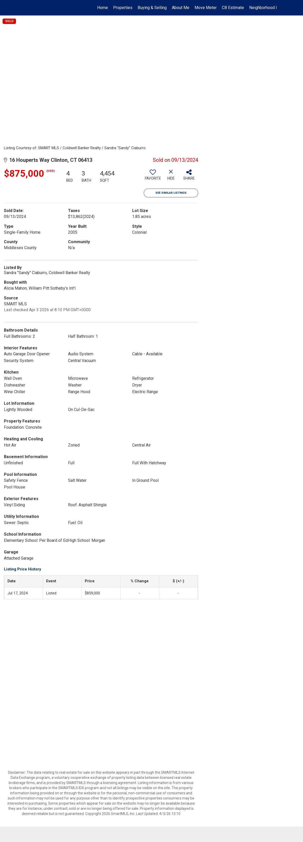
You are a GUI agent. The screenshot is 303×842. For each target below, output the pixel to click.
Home (102, 7)
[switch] (153, 176)
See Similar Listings (171, 193)
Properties (122, 7)
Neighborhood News (267, 7)
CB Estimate (233, 7)
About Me (180, 7)
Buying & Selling (152, 7)
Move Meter (206, 7)
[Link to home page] (29, 7)
